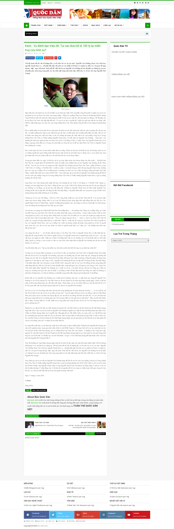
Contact (57, 3)
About (50, 3)
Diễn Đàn (61, 25)
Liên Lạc (107, 25)
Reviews (71, 521)
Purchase (81, 521)
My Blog (118, 25)
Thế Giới (74, 25)
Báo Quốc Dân (32, 400)
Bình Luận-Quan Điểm (39, 390)
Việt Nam (48, 25)
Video (85, 25)
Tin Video (60, 521)
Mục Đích (96, 25)
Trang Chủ (36, 25)
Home (44, 3)
